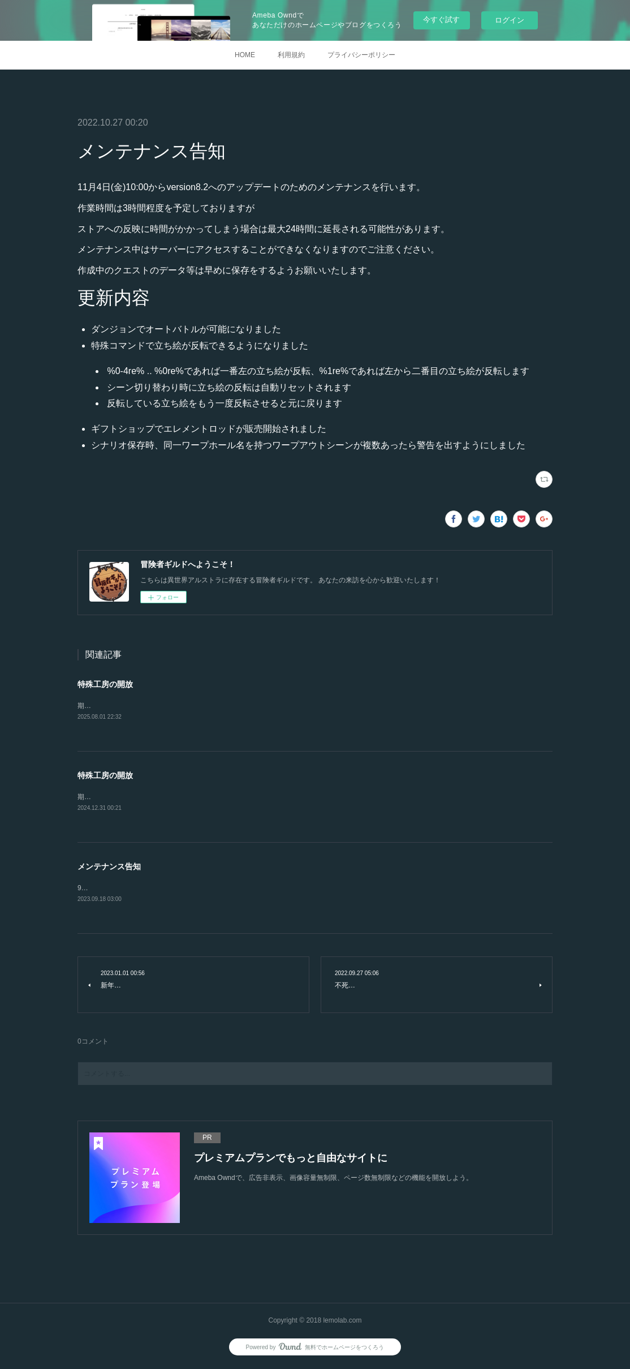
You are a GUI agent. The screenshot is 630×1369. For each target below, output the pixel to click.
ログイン (509, 20)
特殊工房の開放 (105, 684)
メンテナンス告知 (109, 867)
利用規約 (291, 55)
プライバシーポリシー (361, 55)
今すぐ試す (441, 19)
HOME (245, 55)
